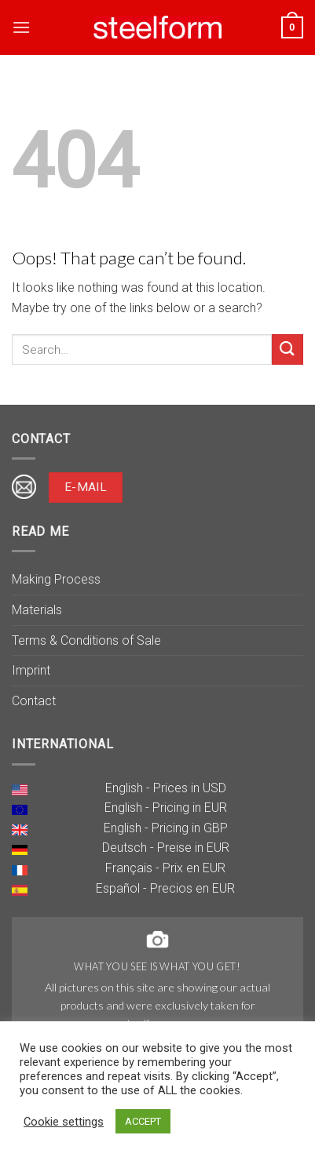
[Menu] (21, 27)
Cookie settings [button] (64, 1122)
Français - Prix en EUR (165, 867)
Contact (34, 700)
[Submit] (287, 349)
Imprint (31, 670)
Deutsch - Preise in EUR (165, 847)
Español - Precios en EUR (165, 888)
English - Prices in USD (165, 787)
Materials (37, 609)
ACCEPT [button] (143, 1121)
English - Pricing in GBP (166, 827)
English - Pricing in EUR (165, 807)
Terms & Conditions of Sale (86, 640)
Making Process (56, 579)
